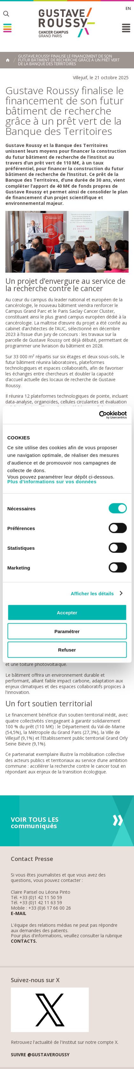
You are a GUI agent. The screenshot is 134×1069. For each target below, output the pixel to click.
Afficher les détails (92, 593)
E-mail (18, 913)
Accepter (67, 612)
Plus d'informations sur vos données (51, 481)
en (128, 8)
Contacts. (24, 941)
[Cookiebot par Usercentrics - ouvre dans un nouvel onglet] (99, 415)
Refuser (67, 650)
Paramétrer (67, 631)
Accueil (8, 60)
